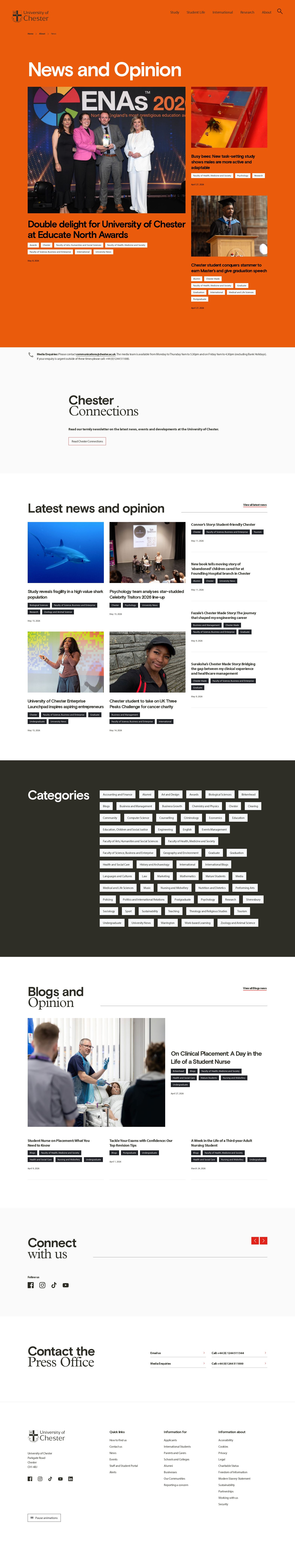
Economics (215, 818)
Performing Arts (245, 888)
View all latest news (255, 505)
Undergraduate (37, 721)
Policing (108, 899)
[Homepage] (30, 17)
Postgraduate (199, 299)
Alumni (196, 278)
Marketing (163, 876)
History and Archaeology (155, 864)
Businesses (170, 1472)
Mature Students (215, 876)
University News (103, 251)
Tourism (258, 531)
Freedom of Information (232, 1472)
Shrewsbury (253, 899)
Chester (46, 245)
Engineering (165, 829)
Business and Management (125, 714)
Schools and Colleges (176, 1459)
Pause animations (44, 1517)
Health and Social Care (116, 864)
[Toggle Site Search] (280, 11)
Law (144, 876)
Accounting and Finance (117, 794)
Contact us (115, 1446)
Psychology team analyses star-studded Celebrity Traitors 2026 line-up (146, 594)
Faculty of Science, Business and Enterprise (50, 251)
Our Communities (174, 1478)
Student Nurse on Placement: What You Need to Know (59, 1143)
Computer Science (138, 818)
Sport (128, 911)
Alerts (112, 1472)
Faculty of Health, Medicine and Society (126, 245)
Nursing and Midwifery (174, 888)
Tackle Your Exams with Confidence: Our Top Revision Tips (141, 1143)
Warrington (168, 923)
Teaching (173, 911)
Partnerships (225, 1491)
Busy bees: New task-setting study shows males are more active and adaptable (223, 162)
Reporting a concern (176, 1485)
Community (110, 818)
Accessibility (225, 1440)
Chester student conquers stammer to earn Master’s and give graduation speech (229, 267)
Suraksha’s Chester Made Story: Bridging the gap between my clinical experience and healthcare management (223, 668)
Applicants (170, 1440)
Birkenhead (248, 794)
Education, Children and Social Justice (125, 829)
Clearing (253, 806)
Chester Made (213, 278)
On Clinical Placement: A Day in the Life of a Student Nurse (216, 1057)
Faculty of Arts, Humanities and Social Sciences (78, 245)
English (187, 829)
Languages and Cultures (117, 876)
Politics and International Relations (143, 899)
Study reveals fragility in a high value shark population (65, 594)
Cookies (223, 1446)
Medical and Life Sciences (241, 292)
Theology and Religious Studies (208, 911)
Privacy (222, 1453)
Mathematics (187, 876)
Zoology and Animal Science (58, 611)
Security (223, 1504)
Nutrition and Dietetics (212, 888)
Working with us (228, 1498)
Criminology (191, 818)
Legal (221, 1459)
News (53, 33)
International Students (177, 1446)
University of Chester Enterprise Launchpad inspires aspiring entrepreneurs (66, 703)
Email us (178, 1353)
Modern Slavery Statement (234, 1478)
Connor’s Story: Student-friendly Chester (223, 524)
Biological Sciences (39, 605)
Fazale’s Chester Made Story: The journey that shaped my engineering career (223, 615)
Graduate (241, 285)
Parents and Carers (175, 1453)
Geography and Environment (180, 853)
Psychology (242, 175)
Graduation (198, 292)
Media (239, 876)
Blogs (106, 806)
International (83, 251)
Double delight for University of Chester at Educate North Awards (106, 229)
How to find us (118, 1440)
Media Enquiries (178, 1363)
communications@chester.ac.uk (96, 354)
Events (113, 1459)
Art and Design (170, 794)
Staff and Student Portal (123, 1466)
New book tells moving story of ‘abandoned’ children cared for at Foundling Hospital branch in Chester (220, 569)
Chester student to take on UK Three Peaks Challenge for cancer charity (143, 703)
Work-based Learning (198, 923)
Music (147, 888)
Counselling (166, 818)
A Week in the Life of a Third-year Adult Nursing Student (221, 1143)
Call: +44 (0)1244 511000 (239, 1363)
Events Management (214, 829)
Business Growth (172, 806)
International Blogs (216, 864)
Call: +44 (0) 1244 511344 (239, 1353)
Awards (33, 245)
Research (258, 175)
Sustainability (150, 911)
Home (30, 33)
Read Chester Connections (87, 441)
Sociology (109, 911)
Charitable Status (228, 1466)
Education (238, 818)
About (42, 33)
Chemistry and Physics (205, 806)
